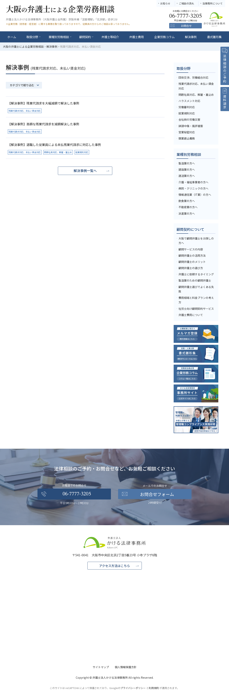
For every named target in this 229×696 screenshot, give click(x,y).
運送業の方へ (186, 176)
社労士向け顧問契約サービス (196, 309)
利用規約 (154, 688)
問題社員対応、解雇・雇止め (196, 95)
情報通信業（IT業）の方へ (194, 195)
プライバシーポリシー (133, 688)
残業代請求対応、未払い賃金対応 (196, 86)
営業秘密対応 (186, 132)
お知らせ (165, 3)
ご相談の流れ (186, 3)
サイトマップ (101, 667)
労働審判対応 (186, 107)
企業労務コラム (164, 37)
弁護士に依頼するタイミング (196, 274)
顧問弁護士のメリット (192, 262)
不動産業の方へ (188, 207)
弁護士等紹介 (110, 37)
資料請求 (224, 102)
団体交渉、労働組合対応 (193, 77)
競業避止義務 (186, 138)
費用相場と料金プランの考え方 (196, 300)
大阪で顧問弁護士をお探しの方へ (196, 240)
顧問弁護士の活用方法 (192, 255)
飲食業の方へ (186, 201)
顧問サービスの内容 (190, 249)
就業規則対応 (186, 113)
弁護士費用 (136, 37)
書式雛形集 (214, 37)
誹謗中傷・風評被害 (190, 126)
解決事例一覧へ (85, 170)
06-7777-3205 (77, 494)
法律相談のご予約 (224, 68)
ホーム (11, 37)
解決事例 (191, 37)
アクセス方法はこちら (114, 565)
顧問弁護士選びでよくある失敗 (196, 289)
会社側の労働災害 (189, 119)
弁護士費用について (190, 315)
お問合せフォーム (157, 494)
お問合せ (186, 26)
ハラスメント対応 (189, 101)
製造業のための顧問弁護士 (194, 280)
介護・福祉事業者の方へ (193, 182)
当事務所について (212, 3)
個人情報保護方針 (126, 667)
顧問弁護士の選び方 (190, 268)
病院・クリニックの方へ (193, 188)
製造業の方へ (186, 163)
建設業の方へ (186, 169)
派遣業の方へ (186, 213)
